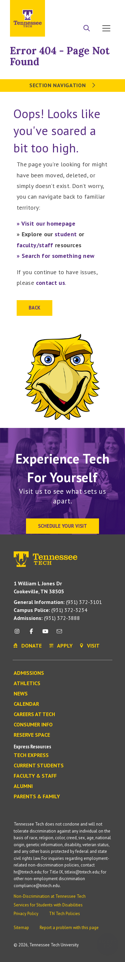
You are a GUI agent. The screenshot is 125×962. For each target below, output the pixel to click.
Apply (71, 7)
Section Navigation (62, 85)
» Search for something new (55, 256)
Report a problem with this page (69, 927)
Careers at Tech (34, 714)
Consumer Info (33, 725)
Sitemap (21, 927)
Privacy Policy (26, 913)
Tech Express (31, 755)
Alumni (23, 786)
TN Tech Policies (64, 913)
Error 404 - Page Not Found (60, 56)
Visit (107, 7)
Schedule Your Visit (62, 526)
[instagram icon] (19, 634)
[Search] (87, 29)
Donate (89, 7)
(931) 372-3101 (58, 602)
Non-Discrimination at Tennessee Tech (50, 896)
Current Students (39, 766)
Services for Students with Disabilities (48, 905)
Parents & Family (37, 797)
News (21, 694)
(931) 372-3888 (47, 618)
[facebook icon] (31, 634)
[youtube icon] (45, 634)
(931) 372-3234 (50, 610)
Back (34, 307)
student (66, 234)
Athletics (27, 683)
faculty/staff (35, 245)
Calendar (26, 704)
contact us (50, 283)
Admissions (29, 673)
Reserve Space (32, 735)
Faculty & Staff (35, 776)
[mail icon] (59, 634)
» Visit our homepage (46, 223)
